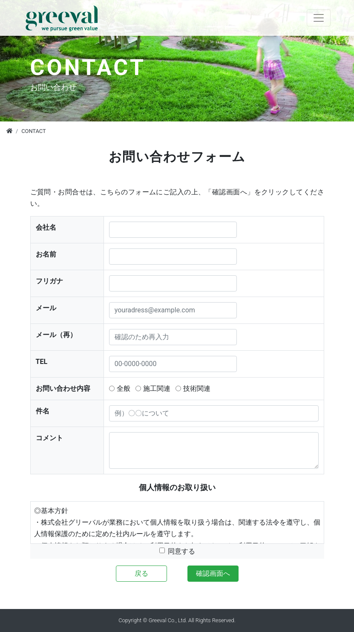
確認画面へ (213, 573)
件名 (42, 411)
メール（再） (56, 335)
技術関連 (196, 388)
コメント (49, 438)
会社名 (46, 227)
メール (46, 308)
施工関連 (156, 388)
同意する (181, 551)
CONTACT (33, 131)
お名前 (46, 254)
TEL (42, 362)
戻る (141, 573)
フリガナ (49, 281)
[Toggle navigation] (319, 17)
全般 (123, 388)
